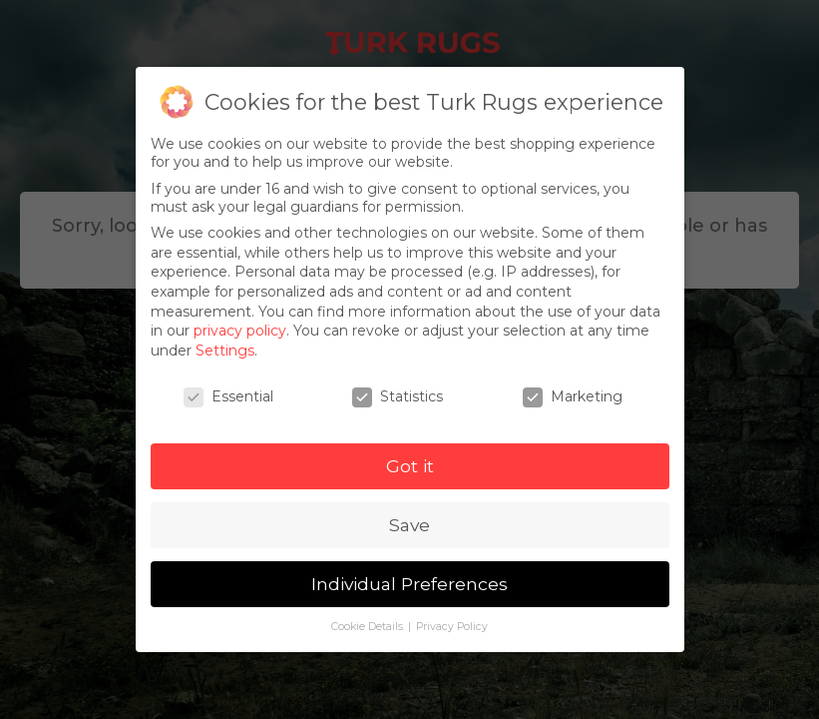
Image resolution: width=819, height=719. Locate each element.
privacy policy (240, 331)
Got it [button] (410, 465)
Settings (225, 351)
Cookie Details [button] (368, 626)
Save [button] (409, 524)
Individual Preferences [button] (409, 583)
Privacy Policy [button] (452, 626)
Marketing (572, 396)
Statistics (397, 396)
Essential (228, 396)
